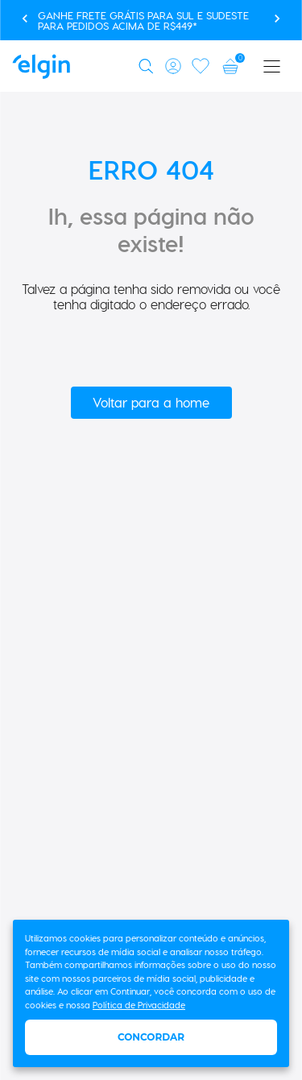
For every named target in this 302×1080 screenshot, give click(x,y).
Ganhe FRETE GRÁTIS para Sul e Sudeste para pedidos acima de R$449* (143, 20)
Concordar (151, 1037)
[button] (149, 66)
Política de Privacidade (139, 1004)
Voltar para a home (151, 402)
